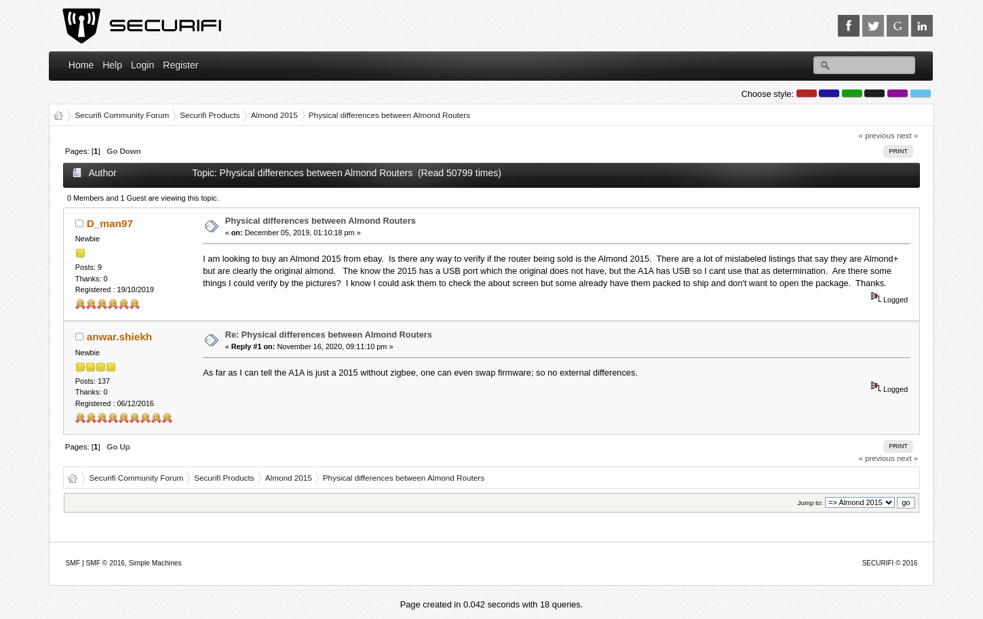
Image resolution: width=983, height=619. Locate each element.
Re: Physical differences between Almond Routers (328, 335)
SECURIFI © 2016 (890, 563)
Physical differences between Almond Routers (320, 221)
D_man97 (110, 223)
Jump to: (810, 502)
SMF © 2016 (105, 563)
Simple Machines (155, 563)
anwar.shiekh (119, 336)
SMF (72, 563)
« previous (877, 136)
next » (907, 136)
